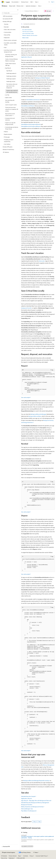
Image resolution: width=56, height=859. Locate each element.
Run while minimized (27, 29)
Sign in (52, 2)
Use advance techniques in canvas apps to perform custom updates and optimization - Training (37, 837)
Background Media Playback (42, 78)
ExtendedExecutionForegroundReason (30, 126)
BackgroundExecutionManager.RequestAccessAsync (36, 780)
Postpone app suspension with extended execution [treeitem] (12, 91)
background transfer (26, 308)
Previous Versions (13, 856)
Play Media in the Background (28, 811)
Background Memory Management (40, 802)
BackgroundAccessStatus (35, 416)
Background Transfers (26, 804)
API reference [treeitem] (6, 152)
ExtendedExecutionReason (27, 106)
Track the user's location (27, 31)
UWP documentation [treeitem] (7, 16)
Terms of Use (4, 858)
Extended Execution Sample (28, 796)
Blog (19, 856)
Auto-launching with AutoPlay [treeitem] (9, 101)
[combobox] (10, 13)
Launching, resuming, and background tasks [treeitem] (11, 55)
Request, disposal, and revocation (29, 35)
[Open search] (49, 2)
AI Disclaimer (4, 856)
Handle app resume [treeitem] (10, 81)
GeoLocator (42, 261)
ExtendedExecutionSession (33, 99)
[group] (38, 383)
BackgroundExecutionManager (38, 414)
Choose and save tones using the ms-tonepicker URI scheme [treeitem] (11, 109)
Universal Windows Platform (31, 11)
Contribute (25, 856)
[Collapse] (17, 10)
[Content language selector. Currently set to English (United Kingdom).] (8, 852)
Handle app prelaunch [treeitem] (11, 73)
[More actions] (53, 11)
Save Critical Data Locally (28, 33)
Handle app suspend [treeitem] (11, 78)
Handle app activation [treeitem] (11, 76)
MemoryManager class (27, 808)
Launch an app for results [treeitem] (11, 104)
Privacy (31, 856)
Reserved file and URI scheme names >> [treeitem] (10, 114)
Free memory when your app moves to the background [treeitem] (11, 85)
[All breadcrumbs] (22, 11)
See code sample (25, 397)
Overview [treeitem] (6, 24)
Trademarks (11, 858)
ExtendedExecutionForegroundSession (31, 124)
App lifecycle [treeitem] (9, 70)
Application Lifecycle (26, 57)
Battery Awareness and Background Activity (32, 806)
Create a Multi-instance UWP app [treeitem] (10, 64)
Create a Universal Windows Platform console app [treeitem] (11, 60)
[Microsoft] (3, 2)
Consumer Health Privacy (41, 856)
